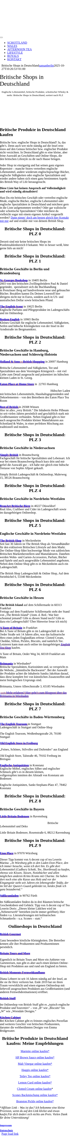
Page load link (10, 1133)
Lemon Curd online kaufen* (35, 1082)
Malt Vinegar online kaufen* (35, 1063)
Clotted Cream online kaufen (34, 1088)
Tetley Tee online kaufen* (35, 1076)
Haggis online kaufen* (35, 1070)
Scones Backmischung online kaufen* (35, 1095)
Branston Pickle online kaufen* (35, 1101)
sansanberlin (46, 65)
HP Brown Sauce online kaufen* (34, 1057)
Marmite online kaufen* (35, 1051)
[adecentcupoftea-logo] (35, 33)
